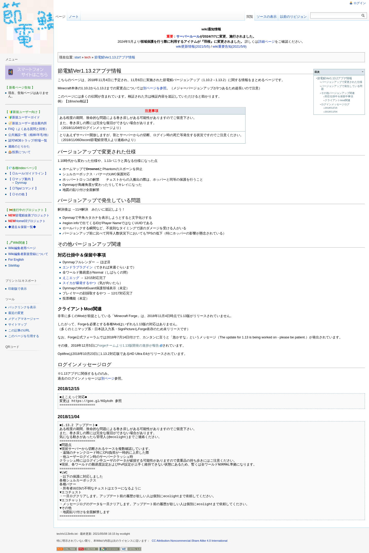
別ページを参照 (154, 88)
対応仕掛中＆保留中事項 (339, 96)
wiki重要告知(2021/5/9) (230, 46)
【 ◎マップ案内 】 (21, 179)
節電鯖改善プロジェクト (32, 215)
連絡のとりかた (19, 146)
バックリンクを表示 (22, 307)
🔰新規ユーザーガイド (24, 117)
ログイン (360, 3)
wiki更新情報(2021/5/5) (193, 46)
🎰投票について (19, 152)
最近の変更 (16, 313)
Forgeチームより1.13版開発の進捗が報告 (128, 345)
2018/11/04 (331, 111)
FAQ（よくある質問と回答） (28, 129)
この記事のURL (19, 330)
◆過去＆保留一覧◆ (22, 227)
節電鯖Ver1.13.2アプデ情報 (114, 57)
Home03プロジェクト (30, 221)
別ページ (108, 378)
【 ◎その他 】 (18, 194)
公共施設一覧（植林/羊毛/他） (29, 135)
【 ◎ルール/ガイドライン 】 (28, 173)
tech (87, 57)
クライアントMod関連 (337, 100)
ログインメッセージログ (335, 104)
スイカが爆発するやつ (79, 283)
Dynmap (21, 183)
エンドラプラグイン (78, 267)
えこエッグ (71, 278)
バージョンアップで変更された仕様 (341, 82)
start (77, 57)
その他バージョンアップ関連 (338, 93)
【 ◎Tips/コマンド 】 (23, 188)
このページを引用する (23, 336)
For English (16, 259)
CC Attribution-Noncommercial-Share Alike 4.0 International (189, 540)
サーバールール (188, 36)
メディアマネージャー (23, 319)
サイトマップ (17, 324)
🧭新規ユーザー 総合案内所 (27, 123)
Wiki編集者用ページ (22, 248)
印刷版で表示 (17, 289)
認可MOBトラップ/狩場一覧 (27, 140)
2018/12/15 (331, 107)
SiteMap (14, 265)
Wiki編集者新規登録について (28, 254)
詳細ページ (266, 41)
